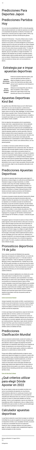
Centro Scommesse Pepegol (9, 297)
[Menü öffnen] (3, 3)
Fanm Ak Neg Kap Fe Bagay (9, 373)
